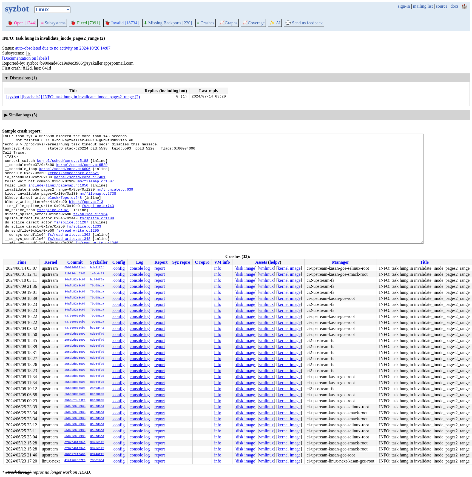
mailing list (423, 6)
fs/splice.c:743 (98, 220)
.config (118, 268)
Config (118, 262)
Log (139, 262)
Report (160, 262)
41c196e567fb (75, 460)
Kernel (50, 262)
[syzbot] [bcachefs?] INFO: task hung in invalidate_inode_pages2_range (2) (73, 96)
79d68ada (97, 286)
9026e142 (97, 442)
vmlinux (266, 268)
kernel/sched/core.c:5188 (62, 166)
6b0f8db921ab (75, 268)
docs (454, 6)
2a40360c (97, 388)
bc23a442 (97, 328)
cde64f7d (97, 334)
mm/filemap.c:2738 (98, 205)
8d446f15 (97, 454)
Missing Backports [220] (168, 23)
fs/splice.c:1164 (90, 230)
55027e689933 (75, 406)
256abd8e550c (75, 334)
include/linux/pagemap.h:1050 (58, 195)
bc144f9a (97, 280)
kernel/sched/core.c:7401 (79, 185)
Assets (261, 262)
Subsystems (53, 23)
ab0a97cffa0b (75, 454)
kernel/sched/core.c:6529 (81, 171)
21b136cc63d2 (75, 274)
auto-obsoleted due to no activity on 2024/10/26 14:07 (62, 48)
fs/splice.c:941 (53, 225)
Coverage (253, 23)
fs (29, 53)
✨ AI (274, 23)
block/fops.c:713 (86, 215)
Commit (75, 262)
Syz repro (181, 262)
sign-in (404, 6)
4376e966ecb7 (75, 316)
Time (21, 262)
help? (274, 262)
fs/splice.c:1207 (71, 240)
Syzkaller (99, 262)
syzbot (17, 8)
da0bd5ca (97, 406)
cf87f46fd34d (75, 442)
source (442, 6)
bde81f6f (97, 268)
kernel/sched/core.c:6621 (73, 181)
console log (140, 268)
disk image (245, 268)
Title (424, 262)
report (159, 268)
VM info (222, 262)
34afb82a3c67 (75, 280)
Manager (340, 262)
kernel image (289, 268)
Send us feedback (304, 23)
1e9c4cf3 (97, 274)
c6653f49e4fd (75, 400)
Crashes (205, 23)
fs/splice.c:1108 (97, 235)
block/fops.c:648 (65, 210)
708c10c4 (97, 460)
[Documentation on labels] (25, 58)
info (217, 268)
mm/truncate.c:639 (115, 200)
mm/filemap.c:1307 (96, 190)
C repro (202, 262)
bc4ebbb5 (97, 394)
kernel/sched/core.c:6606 (64, 176)
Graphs (228, 23)
